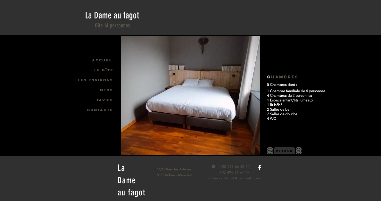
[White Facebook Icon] (259, 167)
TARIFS (104, 100)
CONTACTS (100, 110)
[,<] (270, 150)
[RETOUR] (284, 150)
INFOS (105, 90)
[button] (190, 95)
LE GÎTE (103, 70)
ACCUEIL (102, 60)
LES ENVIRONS (95, 80)
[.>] (299, 150)
